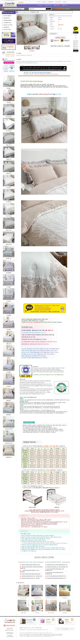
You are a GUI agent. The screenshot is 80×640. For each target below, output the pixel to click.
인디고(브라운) (23, 597)
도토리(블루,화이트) (37, 597)
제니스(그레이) (51, 612)
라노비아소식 (40, 5)
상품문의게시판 (56, 5)
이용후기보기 (64, 5)
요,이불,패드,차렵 (25, 12)
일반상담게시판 (48, 5)
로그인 (39, 1)
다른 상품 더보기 (21, 582)
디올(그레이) (23, 612)
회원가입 (44, 1)
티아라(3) (37, 612)
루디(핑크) (65, 612)
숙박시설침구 (58, 1)
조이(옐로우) (64, 597)
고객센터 (64, 1)
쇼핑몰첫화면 (50, 1)
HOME (19, 12)
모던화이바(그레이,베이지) (51, 597)
